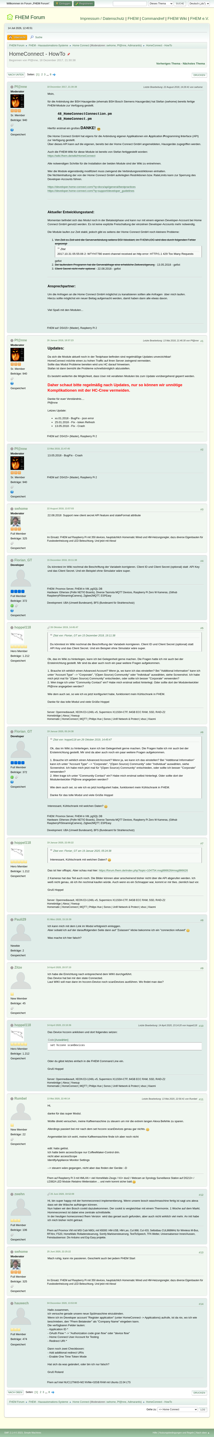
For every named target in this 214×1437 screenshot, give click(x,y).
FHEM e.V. (199, 18)
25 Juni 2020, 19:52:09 (62, 1194)
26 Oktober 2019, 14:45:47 (64, 627)
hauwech (21, 1303)
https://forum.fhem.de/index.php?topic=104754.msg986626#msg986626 (143, 870)
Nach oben (15, 1392)
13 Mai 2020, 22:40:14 (58, 1098)
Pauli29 (20, 919)
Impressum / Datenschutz (102, 18)
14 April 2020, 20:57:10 (59, 967)
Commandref (153, 18)
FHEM (133, 18)
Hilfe (155, 1432)
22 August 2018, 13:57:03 (60, 508)
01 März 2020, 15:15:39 (59, 919)
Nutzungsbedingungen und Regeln (176, 1432)
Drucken (199, 75)
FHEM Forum (30, 17)
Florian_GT (23, 560)
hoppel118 (22, 627)
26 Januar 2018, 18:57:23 (60, 340)
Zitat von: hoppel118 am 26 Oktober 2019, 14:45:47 (82, 739)
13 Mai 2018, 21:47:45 (58, 448)
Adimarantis (134, 45)
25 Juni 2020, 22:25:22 (59, 1251)
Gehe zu (151, 1409)
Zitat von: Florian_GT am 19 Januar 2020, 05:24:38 (82, 850)
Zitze (18, 967)
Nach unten (15, 74)
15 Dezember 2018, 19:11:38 (62, 560)
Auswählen (61, 1039)
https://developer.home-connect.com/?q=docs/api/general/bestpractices (91, 186)
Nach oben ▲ (203, 1432)
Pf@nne (121, 45)
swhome (111, 45)
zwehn (19, 1194)
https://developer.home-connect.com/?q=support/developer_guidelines (90, 190)
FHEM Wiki (177, 18)
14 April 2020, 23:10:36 (59, 1025)
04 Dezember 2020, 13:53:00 (62, 1303)
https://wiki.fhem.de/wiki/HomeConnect (71, 155)
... (48, 74)
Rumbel (20, 1098)
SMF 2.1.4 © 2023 (13, 1432)
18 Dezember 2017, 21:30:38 (62, 87)
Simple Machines (32, 1432)
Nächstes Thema (194, 63)
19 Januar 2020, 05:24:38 (60, 731)
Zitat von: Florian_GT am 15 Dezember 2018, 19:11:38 (84, 635)
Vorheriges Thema (168, 63)
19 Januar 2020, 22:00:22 (60, 842)
